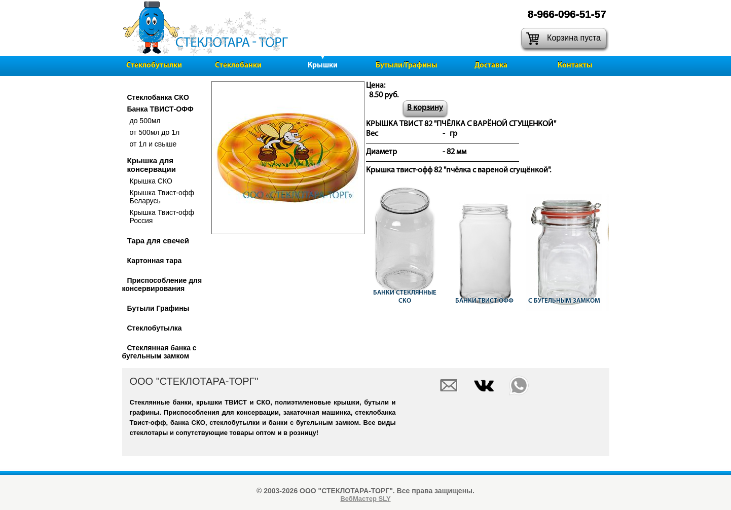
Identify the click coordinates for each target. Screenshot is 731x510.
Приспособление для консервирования (162, 284)
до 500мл (145, 121)
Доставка (490, 65)
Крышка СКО (151, 181)
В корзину (425, 108)
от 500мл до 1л (155, 132)
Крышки (323, 65)
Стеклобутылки (154, 65)
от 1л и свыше (153, 144)
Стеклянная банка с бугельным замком (159, 352)
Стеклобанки (238, 65)
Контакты (575, 65)
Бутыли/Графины (406, 65)
